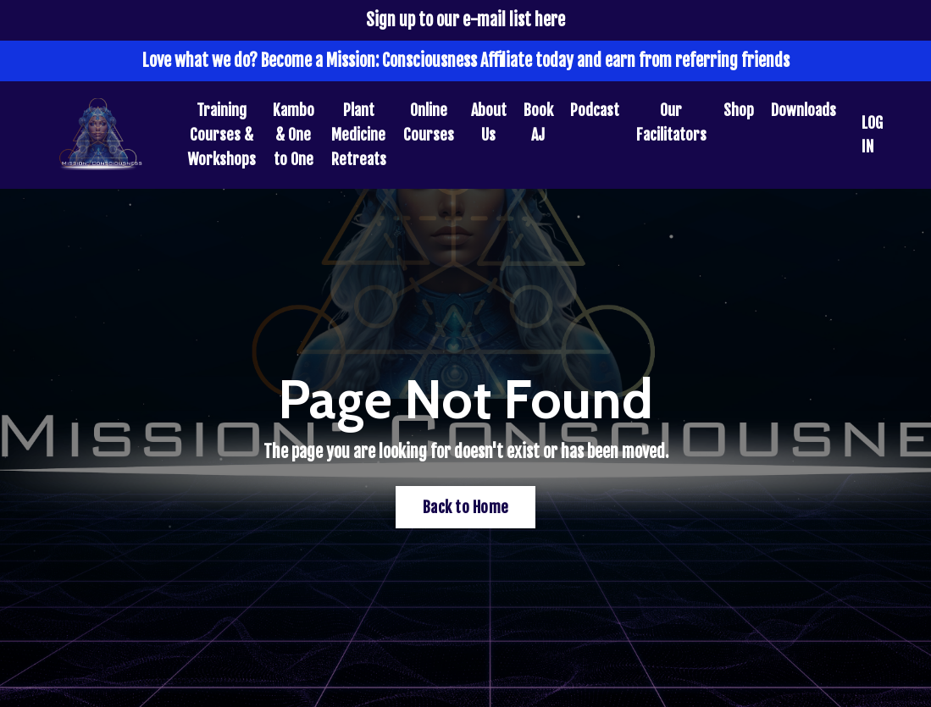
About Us (489, 122)
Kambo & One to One (293, 134)
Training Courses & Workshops (221, 134)
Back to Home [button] (465, 507)
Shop (738, 110)
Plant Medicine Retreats (358, 134)
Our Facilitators (671, 122)
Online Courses (428, 122)
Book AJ (538, 122)
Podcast (594, 110)
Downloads (803, 110)
